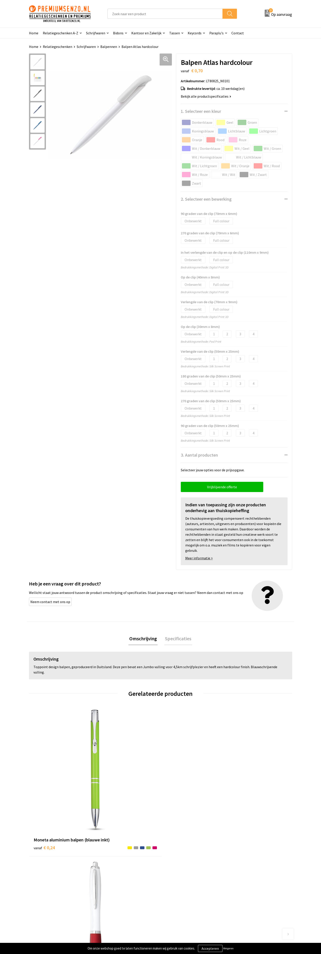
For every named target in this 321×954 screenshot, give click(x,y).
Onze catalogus (113, 870)
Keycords (195, 33)
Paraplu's (216, 33)
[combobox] (165, 14)
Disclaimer (239, 883)
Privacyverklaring (244, 876)
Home (33, 33)
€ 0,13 (110, 794)
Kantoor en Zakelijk (146, 33)
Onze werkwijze (178, 876)
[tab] (144, 639)
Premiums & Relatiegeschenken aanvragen (125, 886)
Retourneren (176, 890)
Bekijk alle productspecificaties (206, 96)
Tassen (174, 33)
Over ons (107, 863)
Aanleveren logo (178, 870)
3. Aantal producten (199, 455)
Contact (237, 33)
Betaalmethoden (179, 883)
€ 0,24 (44, 788)
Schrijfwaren (95, 33)
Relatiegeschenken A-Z (60, 33)
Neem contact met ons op (50, 602)
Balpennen (108, 46)
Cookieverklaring (244, 870)
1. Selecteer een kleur (201, 111)
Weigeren (228, 948)
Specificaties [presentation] (177, 639)
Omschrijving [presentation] (144, 639)
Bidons (118, 33)
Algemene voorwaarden (249, 863)
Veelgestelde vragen (116, 876)
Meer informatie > (199, 558)
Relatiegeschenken (57, 46)
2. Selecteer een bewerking (206, 199)
